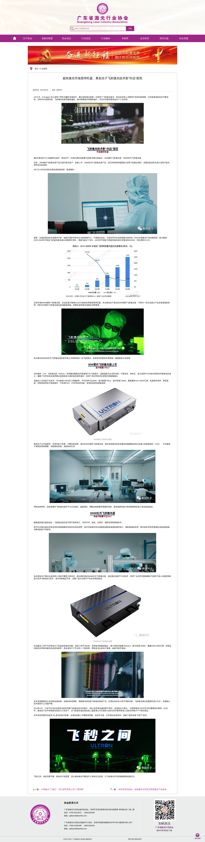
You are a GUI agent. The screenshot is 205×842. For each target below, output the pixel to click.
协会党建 (183, 38)
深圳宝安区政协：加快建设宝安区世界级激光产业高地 (142, 789)
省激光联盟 (47, 38)
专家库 (125, 38)
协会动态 (66, 38)
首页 (36, 69)
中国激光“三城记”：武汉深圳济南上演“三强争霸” (62, 789)
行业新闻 (43, 69)
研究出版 (164, 38)
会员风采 (144, 38)
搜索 (130, 28)
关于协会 (27, 38)
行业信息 (86, 38)
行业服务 (105, 38)
